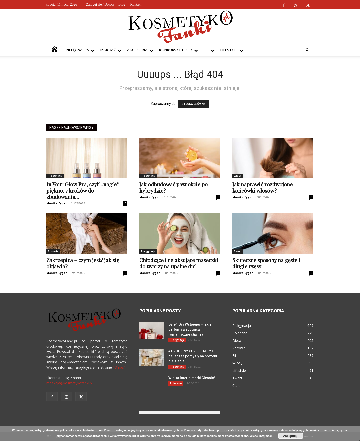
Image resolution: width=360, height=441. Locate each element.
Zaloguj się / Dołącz (100, 4)
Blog (121, 4)
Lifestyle (231, 50)
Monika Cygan (57, 203)
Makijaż (111, 50)
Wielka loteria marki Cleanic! (191, 378)
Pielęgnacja (80, 50)
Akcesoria (140, 50)
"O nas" (119, 367)
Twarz (238, 251)
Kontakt (136, 4)
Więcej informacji (261, 435)
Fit (209, 50)
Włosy (238, 175)
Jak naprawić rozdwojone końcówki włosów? (262, 187)
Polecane (176, 383)
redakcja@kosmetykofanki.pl (69, 383)
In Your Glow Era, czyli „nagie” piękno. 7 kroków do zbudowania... (82, 190)
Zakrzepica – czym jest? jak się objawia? (83, 263)
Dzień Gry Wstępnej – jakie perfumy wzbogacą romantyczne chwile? (190, 329)
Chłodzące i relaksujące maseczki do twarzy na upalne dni (179, 263)
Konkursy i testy (178, 50)
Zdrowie (53, 251)
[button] (308, 50)
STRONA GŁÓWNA (194, 104)
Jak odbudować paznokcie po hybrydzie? (174, 187)
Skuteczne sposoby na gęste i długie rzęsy (266, 263)
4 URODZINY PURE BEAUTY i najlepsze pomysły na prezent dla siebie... (192, 356)
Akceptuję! (290, 436)
